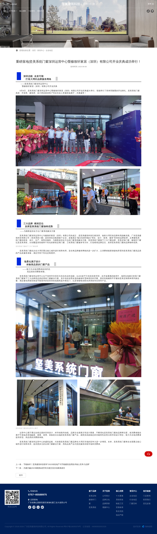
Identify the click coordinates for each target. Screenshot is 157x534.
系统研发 (119, 500)
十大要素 (119, 496)
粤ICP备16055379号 (72, 526)
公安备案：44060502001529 (94, 526)
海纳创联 (148, 526)
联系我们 (146, 500)
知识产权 (119, 515)
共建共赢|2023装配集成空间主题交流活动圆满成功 (44, 468)
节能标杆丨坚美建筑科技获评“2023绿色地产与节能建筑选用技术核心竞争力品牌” (57, 464)
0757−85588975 (37, 494)
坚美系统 (92, 507)
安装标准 (119, 507)
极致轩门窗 (92, 502)
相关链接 (146, 491)
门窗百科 (133, 503)
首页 (4, 11)
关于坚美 (12, 11)
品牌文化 (106, 500)
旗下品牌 (92, 491)
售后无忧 (119, 511)
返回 (21, 475)
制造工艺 (119, 503)
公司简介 (106, 496)
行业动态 (133, 500)
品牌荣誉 (106, 503)
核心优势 (22, 11)
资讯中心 (40, 11)
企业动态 (133, 496)
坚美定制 (92, 496)
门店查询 (31, 11)
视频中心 (106, 507)
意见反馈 (146, 503)
